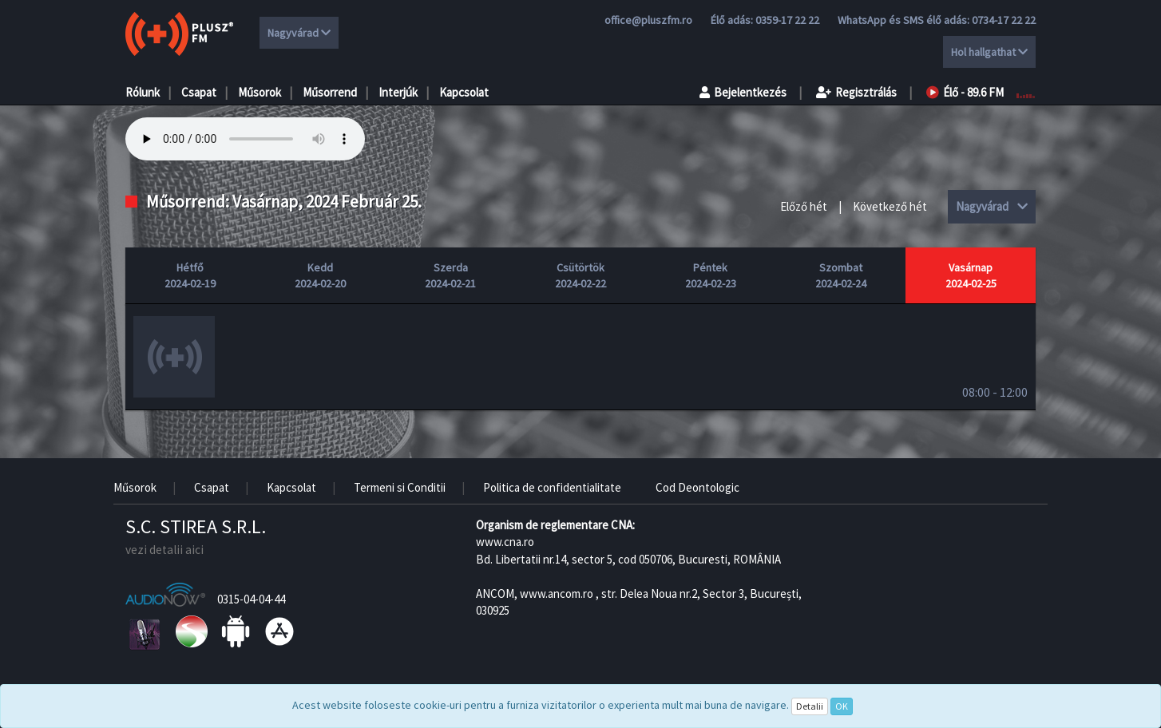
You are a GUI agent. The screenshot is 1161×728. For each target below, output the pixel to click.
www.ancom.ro (556, 593)
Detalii (809, 706)
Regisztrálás (856, 92)
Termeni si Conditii (400, 487)
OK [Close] (841, 706)
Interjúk (398, 92)
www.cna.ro (505, 541)
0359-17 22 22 (787, 20)
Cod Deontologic (697, 487)
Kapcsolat (464, 92)
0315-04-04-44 (251, 599)
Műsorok (259, 92)
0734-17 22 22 (1004, 20)
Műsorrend (330, 92)
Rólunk (142, 92)
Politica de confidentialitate (552, 487)
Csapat (198, 92)
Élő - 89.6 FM (965, 92)
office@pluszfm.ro (648, 20)
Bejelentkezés (743, 92)
